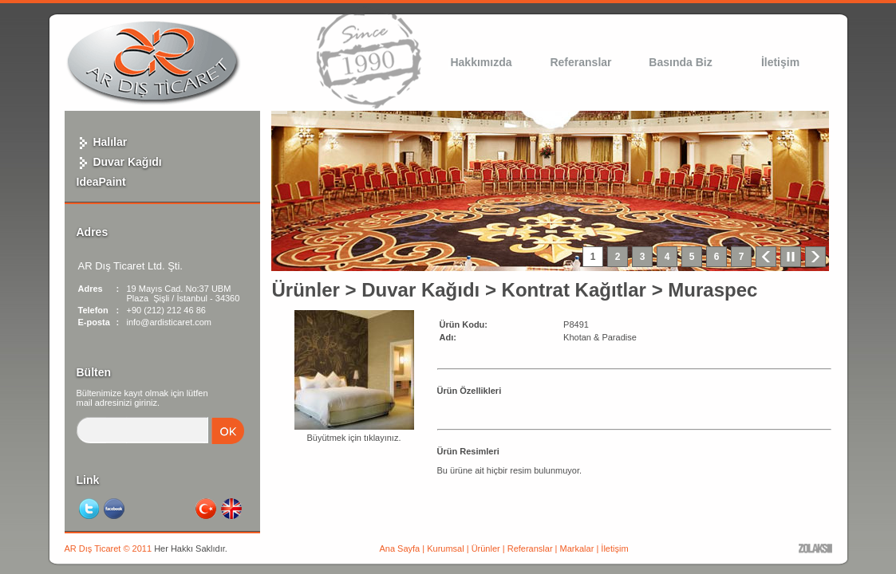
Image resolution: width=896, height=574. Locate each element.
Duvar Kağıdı (119, 161)
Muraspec (712, 290)
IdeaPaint (101, 181)
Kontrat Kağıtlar (574, 290)
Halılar (102, 142)
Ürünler (306, 290)
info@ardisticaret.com (169, 322)
